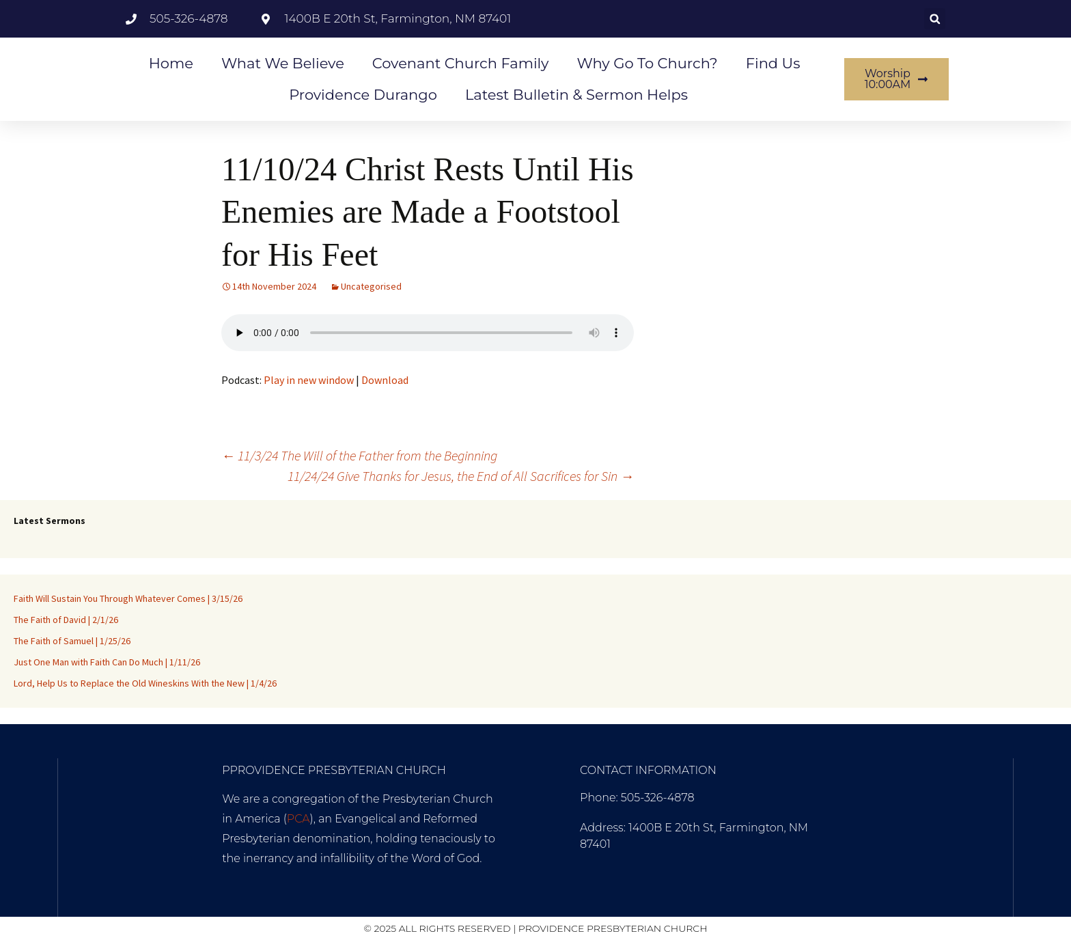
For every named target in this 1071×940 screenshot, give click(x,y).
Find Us (773, 63)
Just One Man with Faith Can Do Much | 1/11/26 (107, 662)
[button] (934, 18)
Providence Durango (363, 94)
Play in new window (309, 380)
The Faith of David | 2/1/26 (66, 619)
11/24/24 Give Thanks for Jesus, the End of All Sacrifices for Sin (461, 475)
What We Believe (282, 63)
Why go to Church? (647, 63)
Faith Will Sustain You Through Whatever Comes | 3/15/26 (128, 598)
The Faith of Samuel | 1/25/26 (72, 641)
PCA (298, 818)
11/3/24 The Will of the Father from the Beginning (359, 455)
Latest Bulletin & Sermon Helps (576, 94)
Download (384, 380)
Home (171, 63)
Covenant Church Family (460, 63)
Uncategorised (371, 286)
